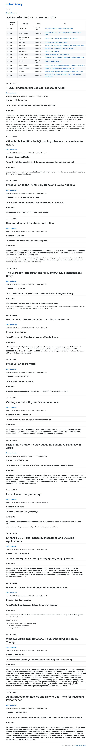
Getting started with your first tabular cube (57, 54)
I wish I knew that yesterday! (53, 61)
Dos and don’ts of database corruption (56, 42)
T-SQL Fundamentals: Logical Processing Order (59, 28)
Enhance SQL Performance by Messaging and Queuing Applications (65, 65)
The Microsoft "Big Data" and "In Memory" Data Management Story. (64, 45)
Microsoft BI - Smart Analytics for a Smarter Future (59, 48)
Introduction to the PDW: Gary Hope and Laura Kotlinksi (61, 38)
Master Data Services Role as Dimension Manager (59, 68)
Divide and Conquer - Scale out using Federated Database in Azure (64, 57)
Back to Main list (11, 13)
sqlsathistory (14, 4)
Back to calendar (11, 93)
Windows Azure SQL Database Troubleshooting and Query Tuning (64, 71)
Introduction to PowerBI (52, 51)
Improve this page (80, 745)
